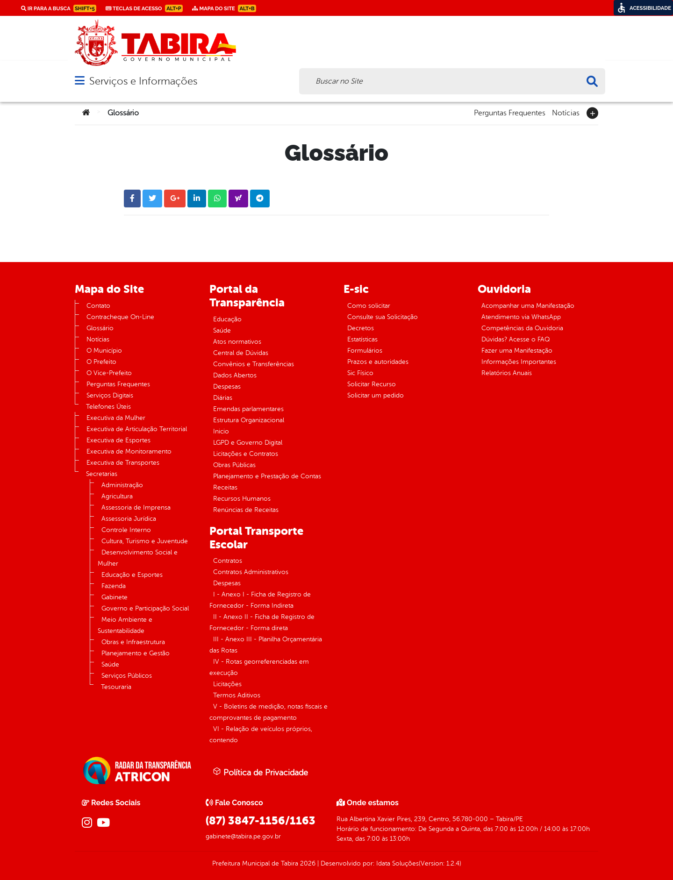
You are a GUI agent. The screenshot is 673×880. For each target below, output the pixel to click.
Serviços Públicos (126, 675)
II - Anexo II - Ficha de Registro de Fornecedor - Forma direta (262, 622)
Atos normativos (237, 341)
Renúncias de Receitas (246, 509)
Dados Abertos (235, 375)
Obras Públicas (234, 464)
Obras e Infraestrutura (133, 642)
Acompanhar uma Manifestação (527, 305)
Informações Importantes (518, 361)
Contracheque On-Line (120, 316)
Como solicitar (368, 305)
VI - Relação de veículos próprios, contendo (260, 734)
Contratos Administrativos (250, 571)
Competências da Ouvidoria (522, 328)
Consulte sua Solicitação (382, 316)
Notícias (566, 112)
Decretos (360, 328)
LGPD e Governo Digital (247, 442)
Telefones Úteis (108, 406)
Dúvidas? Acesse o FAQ (515, 339)
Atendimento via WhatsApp (521, 316)
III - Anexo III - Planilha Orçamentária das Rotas (265, 645)
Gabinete (114, 597)
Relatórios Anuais (506, 372)
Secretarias (101, 473)
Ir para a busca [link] (58, 8)
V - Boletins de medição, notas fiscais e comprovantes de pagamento (268, 712)
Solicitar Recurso (371, 384)
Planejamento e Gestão (135, 653)
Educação (227, 319)
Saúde (110, 664)
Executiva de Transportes (122, 462)
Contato (98, 305)
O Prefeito (101, 361)
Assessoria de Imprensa (136, 507)
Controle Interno (126, 529)
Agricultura (117, 496)
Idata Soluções (397, 863)
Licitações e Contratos (245, 453)
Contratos (227, 560)
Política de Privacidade (260, 772)
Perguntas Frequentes (509, 112)
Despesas (227, 386)
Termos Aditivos (236, 695)
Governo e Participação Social (145, 608)
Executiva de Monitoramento (129, 451)
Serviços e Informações (143, 81)
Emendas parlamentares (248, 408)
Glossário (100, 328)
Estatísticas (362, 339)
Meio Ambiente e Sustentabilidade (125, 625)
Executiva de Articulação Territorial (136, 429)
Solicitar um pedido (375, 395)
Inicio (221, 431)
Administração (122, 485)
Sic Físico (360, 372)
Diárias (222, 397)
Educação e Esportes (132, 574)
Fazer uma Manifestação (516, 350)
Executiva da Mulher (115, 417)
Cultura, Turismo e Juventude (144, 541)
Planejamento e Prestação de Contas (267, 476)
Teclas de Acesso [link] (144, 8)
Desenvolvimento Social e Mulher (138, 558)
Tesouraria (116, 686)
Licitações (227, 684)
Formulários (364, 350)
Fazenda (113, 585)
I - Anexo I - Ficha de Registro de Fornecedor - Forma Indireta (260, 600)
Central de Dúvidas (240, 352)
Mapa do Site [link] (224, 8)
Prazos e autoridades (377, 361)
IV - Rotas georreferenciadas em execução (259, 667)
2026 (306, 863)
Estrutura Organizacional (248, 420)
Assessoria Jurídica (128, 518)
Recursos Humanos (242, 498)
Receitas (225, 487)
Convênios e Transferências (253, 364)
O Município (104, 350)
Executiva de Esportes (118, 440)
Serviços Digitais (109, 395)
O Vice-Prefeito (109, 372)
